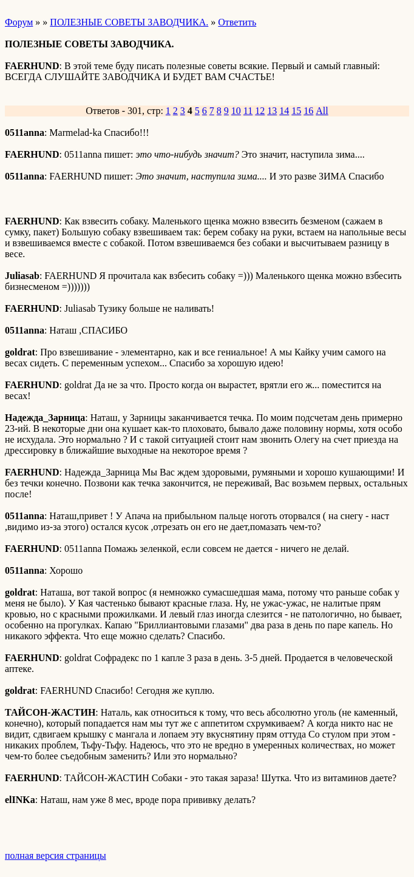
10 (236, 111)
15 (296, 111)
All (322, 111)
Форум (19, 22)
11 (248, 111)
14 (284, 111)
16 (308, 111)
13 (272, 111)
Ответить (237, 22)
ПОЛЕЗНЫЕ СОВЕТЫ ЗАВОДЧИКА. (129, 22)
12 (260, 111)
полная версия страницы (55, 855)
